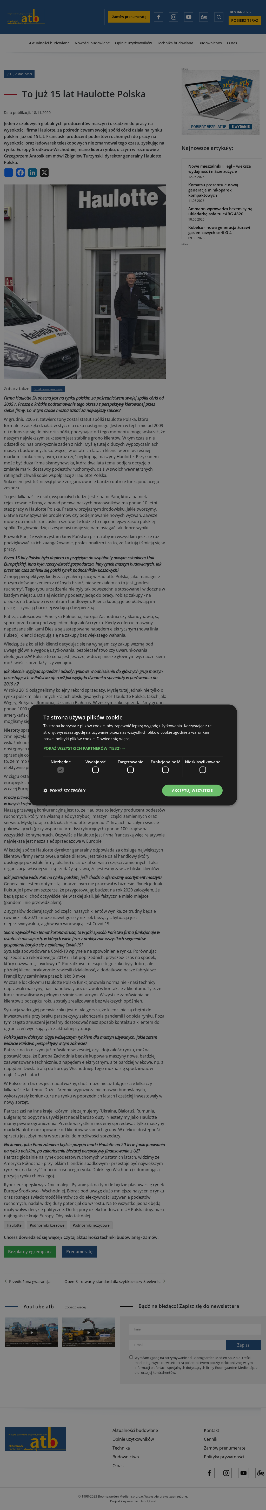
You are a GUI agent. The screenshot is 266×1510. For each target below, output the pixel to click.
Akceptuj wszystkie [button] (192, 790)
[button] (133, 748)
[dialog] (133, 755)
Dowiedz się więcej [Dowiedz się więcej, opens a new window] (113, 738)
